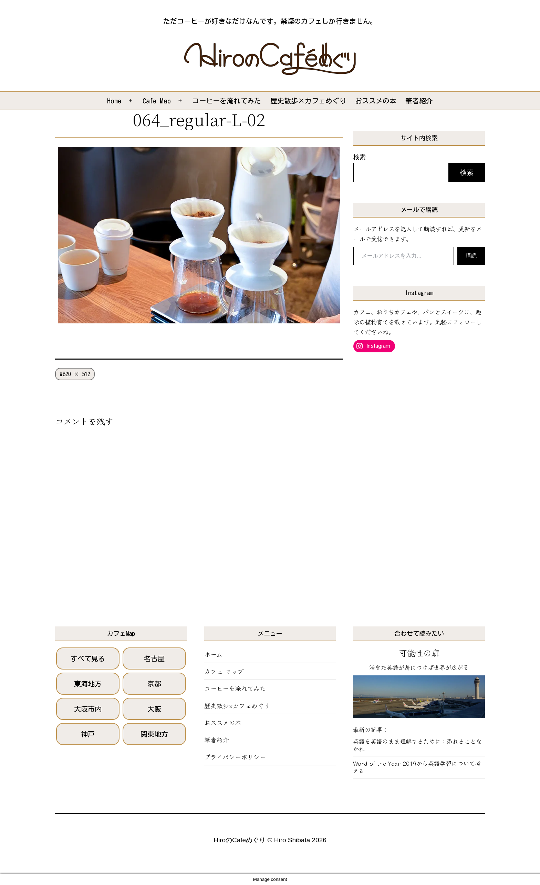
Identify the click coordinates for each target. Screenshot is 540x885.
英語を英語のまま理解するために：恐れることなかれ (417, 745)
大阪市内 (88, 708)
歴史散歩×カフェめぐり (308, 100)
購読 (471, 256)
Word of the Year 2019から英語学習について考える (417, 767)
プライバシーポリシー (235, 756)
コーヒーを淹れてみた (226, 100)
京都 (154, 683)
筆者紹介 (419, 100)
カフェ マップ (223, 671)
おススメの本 (375, 100)
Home (114, 100)
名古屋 (154, 658)
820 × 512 (76, 374)
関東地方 (154, 734)
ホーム (213, 654)
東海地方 (88, 683)
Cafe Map (157, 100)
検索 (359, 157)
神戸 (88, 734)
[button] (270, 58)
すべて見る (88, 658)
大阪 (154, 708)
